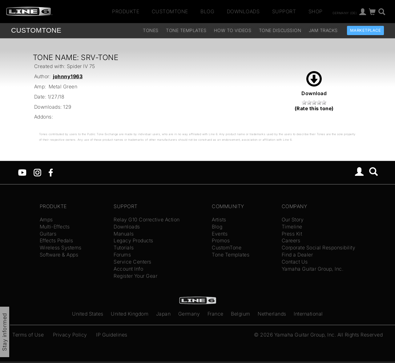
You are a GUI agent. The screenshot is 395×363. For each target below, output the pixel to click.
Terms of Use (28, 335)
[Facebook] (51, 172)
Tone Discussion (280, 30)
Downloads (243, 11)
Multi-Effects (55, 227)
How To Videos (233, 30)
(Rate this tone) (314, 108)
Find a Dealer (297, 255)
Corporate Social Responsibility (319, 247)
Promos (221, 240)
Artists (219, 219)
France (216, 314)
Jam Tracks (323, 30)
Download (314, 83)
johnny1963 (68, 76)
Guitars (48, 234)
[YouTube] (22, 172)
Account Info (128, 269)
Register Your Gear (135, 276)
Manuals (124, 234)
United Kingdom (129, 314)
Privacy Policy (70, 335)
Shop (315, 11)
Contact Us (295, 262)
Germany (189, 314)
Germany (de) (345, 12)
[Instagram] (37, 172)
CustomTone (170, 11)
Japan (163, 314)
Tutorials (124, 247)
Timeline (292, 227)
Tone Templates (186, 30)
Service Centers (132, 262)
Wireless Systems (61, 247)
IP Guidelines (111, 335)
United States (87, 314)
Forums (122, 255)
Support (284, 11)
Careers (291, 240)
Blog (207, 11)
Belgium (240, 314)
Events (220, 234)
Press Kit (292, 234)
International (308, 314)
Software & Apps (59, 255)
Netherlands (272, 314)
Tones (151, 30)
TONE (36, 30)
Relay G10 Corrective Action (147, 219)
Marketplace (365, 30)
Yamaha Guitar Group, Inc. (313, 269)
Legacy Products (133, 240)
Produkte (125, 11)
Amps (46, 219)
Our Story (293, 219)
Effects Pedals (56, 240)
